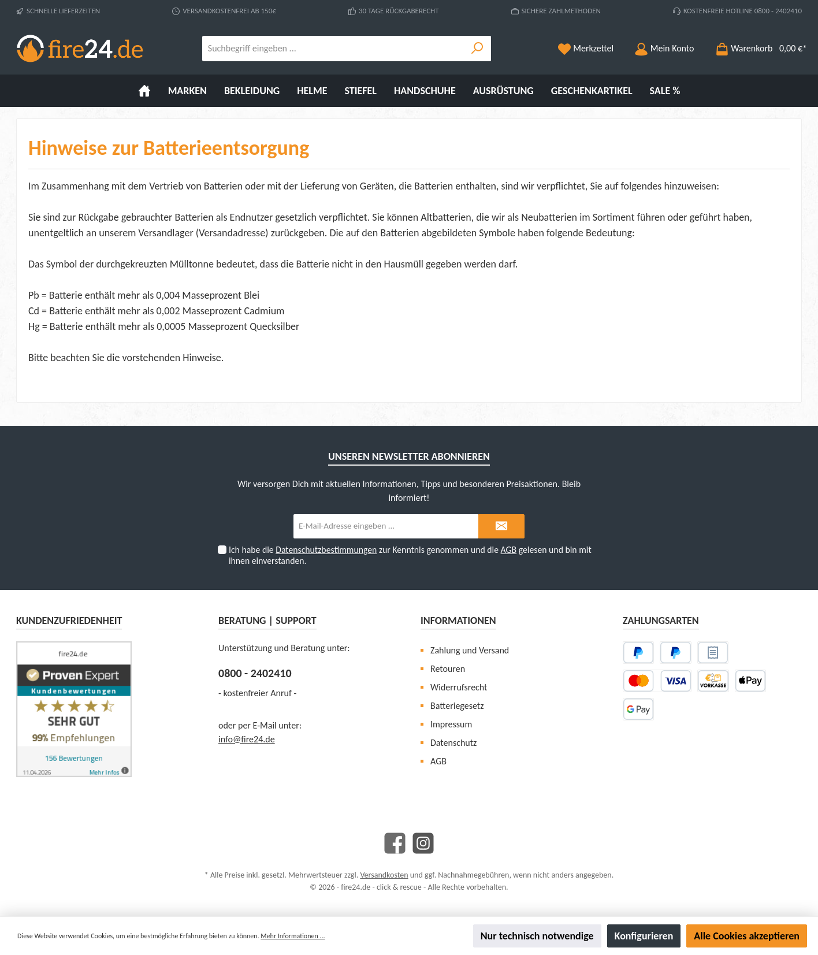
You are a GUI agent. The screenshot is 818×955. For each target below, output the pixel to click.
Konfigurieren (644, 936)
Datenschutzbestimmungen (326, 549)
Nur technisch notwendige (537, 936)
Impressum (451, 724)
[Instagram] (423, 843)
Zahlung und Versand (469, 650)
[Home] (144, 91)
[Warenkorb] (758, 48)
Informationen (458, 620)
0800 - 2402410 (255, 673)
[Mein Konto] (664, 48)
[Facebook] (395, 843)
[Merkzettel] (586, 48)
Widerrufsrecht (458, 687)
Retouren (447, 668)
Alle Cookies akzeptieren (747, 936)
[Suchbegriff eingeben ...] (333, 48)
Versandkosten (384, 875)
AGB (508, 549)
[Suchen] (477, 48)
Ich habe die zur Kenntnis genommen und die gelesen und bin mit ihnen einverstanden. (410, 555)
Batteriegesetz (457, 705)
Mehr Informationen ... (293, 936)
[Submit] (501, 526)
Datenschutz (453, 742)
